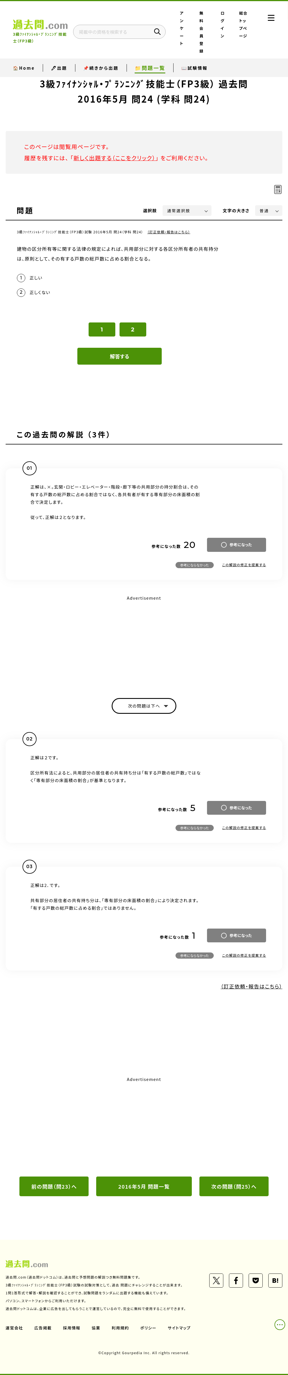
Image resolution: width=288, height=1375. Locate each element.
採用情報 (71, 1328)
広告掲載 (43, 1328)
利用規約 (120, 1328)
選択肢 (150, 210)
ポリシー (148, 1328)
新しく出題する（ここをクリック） (114, 158)
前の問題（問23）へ (54, 1186)
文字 (236, 210)
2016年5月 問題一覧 (144, 1186)
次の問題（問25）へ (234, 1186)
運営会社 (14, 1328)
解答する (119, 356)
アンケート (182, 28)
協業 (96, 1328)
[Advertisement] (144, 641)
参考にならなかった (194, 565)
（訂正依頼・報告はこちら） (168, 231)
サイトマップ (179, 1328)
